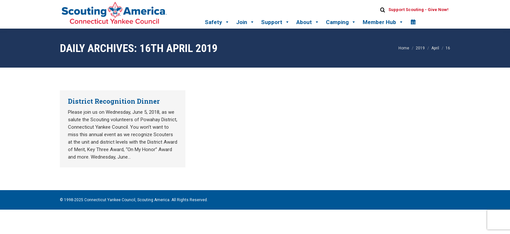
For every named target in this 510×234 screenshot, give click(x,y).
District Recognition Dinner (114, 101)
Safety (217, 22)
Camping (341, 22)
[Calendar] (413, 22)
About (307, 22)
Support (275, 22)
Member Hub (383, 22)
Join (245, 22)
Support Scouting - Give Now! (418, 9)
